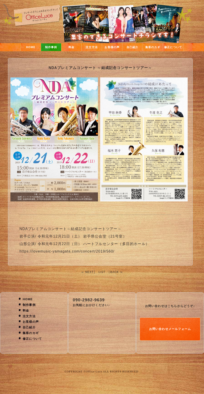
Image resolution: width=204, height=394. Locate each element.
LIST (102, 272)
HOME (30, 47)
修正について (173, 47)
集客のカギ (152, 47)
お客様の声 (111, 47)
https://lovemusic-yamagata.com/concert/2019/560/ (67, 251)
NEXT (89, 272)
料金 (71, 47)
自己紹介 (132, 47)
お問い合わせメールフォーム (170, 329)
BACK (114, 272)
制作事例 (51, 47)
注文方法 (92, 47)
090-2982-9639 (89, 299)
